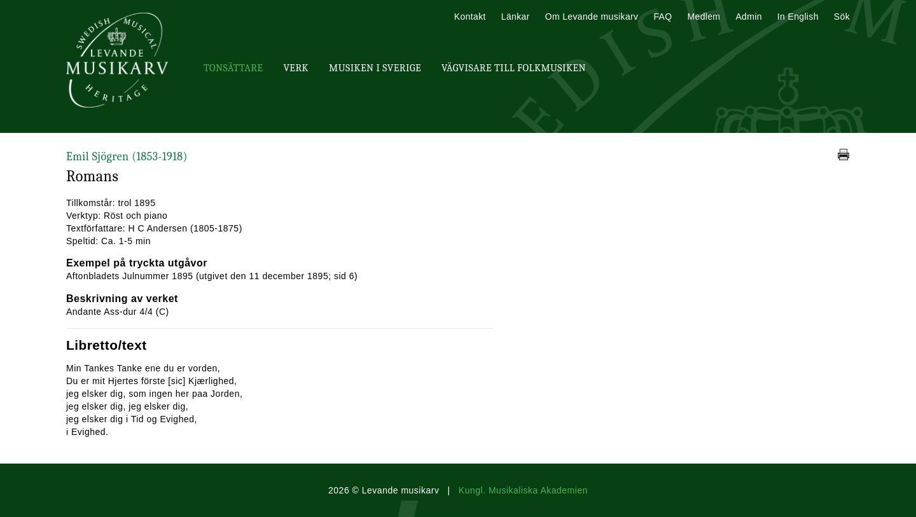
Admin (748, 16)
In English (798, 16)
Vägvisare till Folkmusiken (513, 68)
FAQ (662, 16)
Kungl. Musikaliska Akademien (523, 490)
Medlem (703, 16)
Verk (296, 68)
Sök (842, 16)
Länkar (515, 16)
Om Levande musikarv (592, 16)
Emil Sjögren (127, 156)
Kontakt (470, 16)
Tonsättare (233, 68)
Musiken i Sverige (375, 68)
